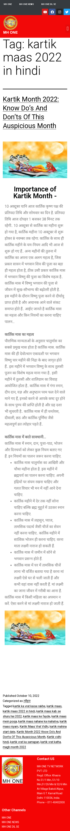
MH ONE (8, 4)
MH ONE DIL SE (48, 4)
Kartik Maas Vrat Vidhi (34, 726)
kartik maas (54, 706)
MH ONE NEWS (26, 4)
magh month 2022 (14, 747)
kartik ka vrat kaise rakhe (29, 706)
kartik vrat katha (51, 742)
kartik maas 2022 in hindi (19, 711)
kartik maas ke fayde (36, 716)
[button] (67, 28)
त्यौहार (27, 701)
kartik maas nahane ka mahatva (38, 721)
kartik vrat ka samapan (24, 742)
